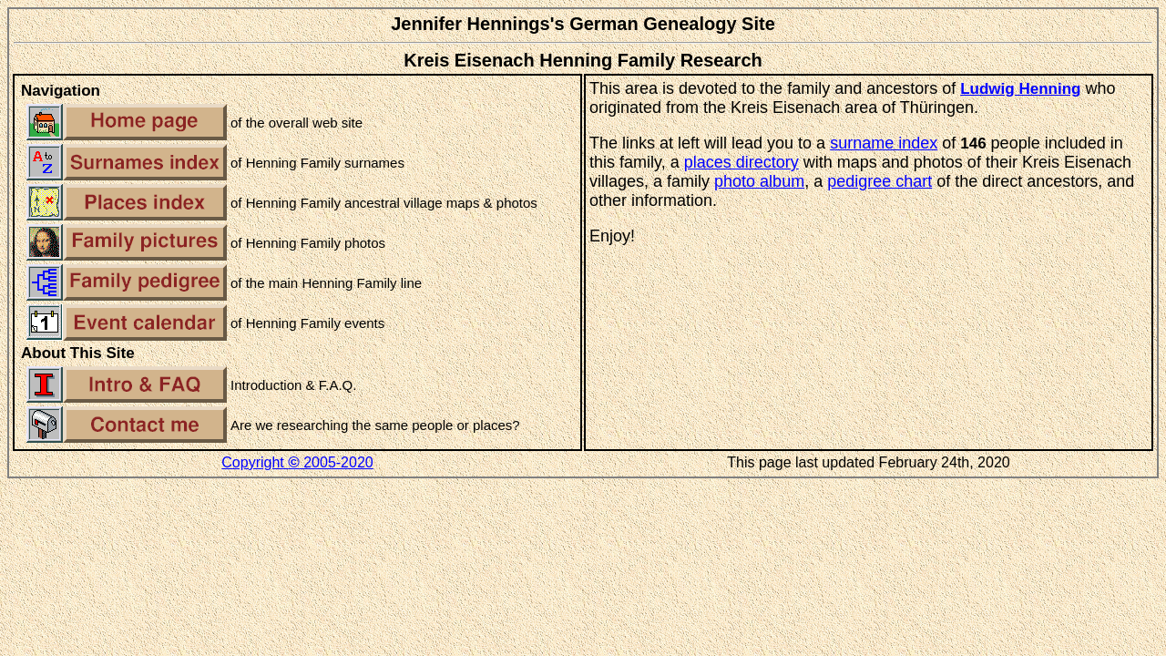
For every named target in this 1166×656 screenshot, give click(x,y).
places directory (741, 162)
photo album (759, 181)
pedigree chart (879, 181)
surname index (883, 143)
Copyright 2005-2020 (297, 462)
